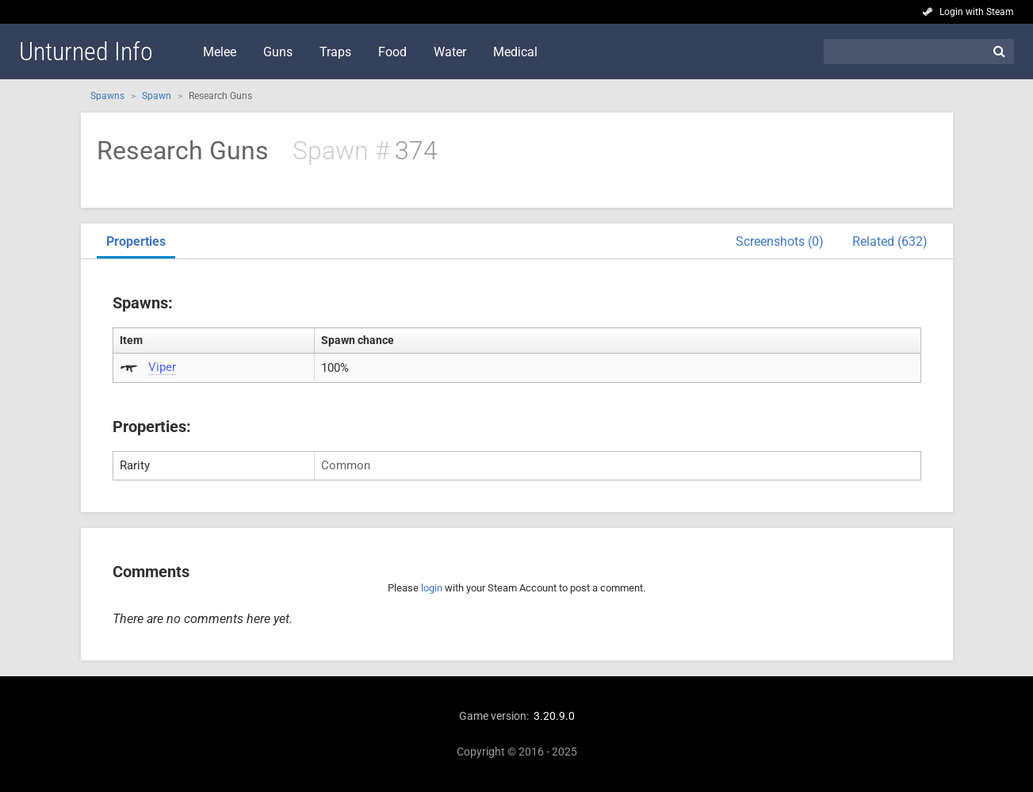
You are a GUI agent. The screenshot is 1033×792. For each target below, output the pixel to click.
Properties (136, 241)
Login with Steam (976, 11)
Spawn (156, 95)
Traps (335, 51)
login (431, 588)
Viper (162, 367)
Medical (515, 51)
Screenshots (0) (780, 241)
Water (450, 51)
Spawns (107, 95)
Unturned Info (86, 51)
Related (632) (890, 241)
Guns (278, 51)
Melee (219, 51)
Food (392, 51)
